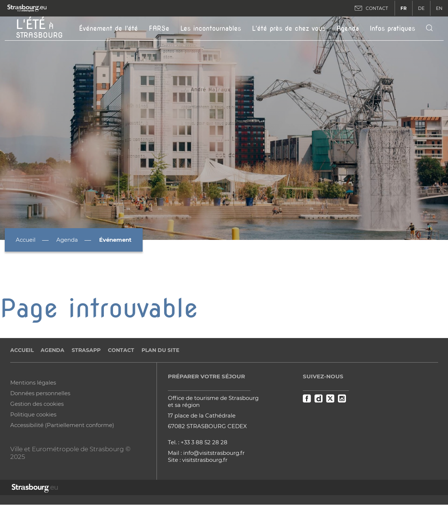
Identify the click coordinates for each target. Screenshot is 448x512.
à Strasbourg (39, 28)
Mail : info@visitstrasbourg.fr (206, 452)
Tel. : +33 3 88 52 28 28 (197, 442)
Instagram (342, 398)
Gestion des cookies (37, 403)
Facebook (307, 398)
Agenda (347, 28)
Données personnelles (40, 393)
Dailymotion (319, 398)
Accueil (25, 239)
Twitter (330, 398)
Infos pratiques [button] (392, 28)
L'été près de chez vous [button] (288, 28)
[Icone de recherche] (429, 28)
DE (421, 8)
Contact (121, 350)
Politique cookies (33, 414)
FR (403, 8)
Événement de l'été (108, 28)
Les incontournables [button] (210, 28)
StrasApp (86, 350)
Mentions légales (33, 382)
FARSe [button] (159, 28)
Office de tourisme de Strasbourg (213, 397)
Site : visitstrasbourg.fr (197, 459)
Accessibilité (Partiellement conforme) (62, 425)
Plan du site (160, 350)
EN (439, 8)
